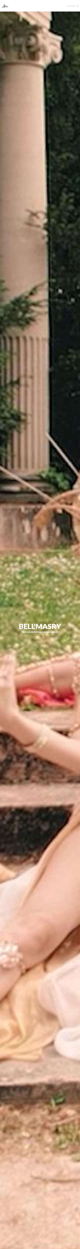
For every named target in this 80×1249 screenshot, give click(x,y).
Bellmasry (73, 6)
